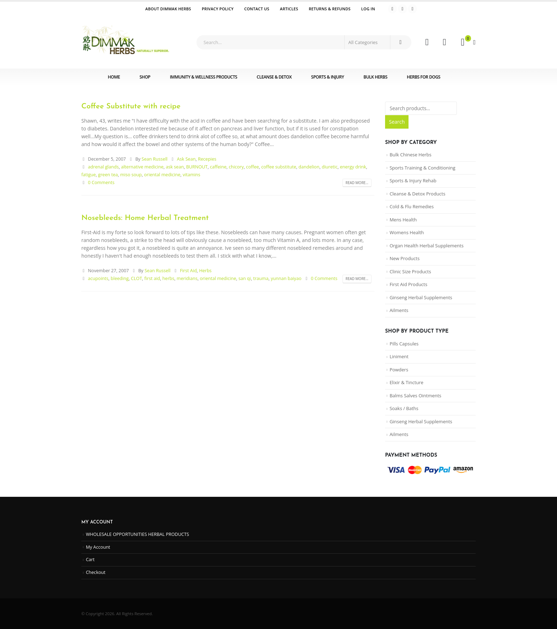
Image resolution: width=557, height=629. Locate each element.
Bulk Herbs (375, 77)
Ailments (399, 310)
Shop (145, 77)
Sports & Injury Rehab (413, 180)
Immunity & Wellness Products (203, 77)
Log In (368, 8)
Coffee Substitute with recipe (130, 106)
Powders (399, 369)
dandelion (308, 167)
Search (397, 121)
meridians (187, 278)
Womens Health (407, 232)
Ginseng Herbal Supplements (421, 297)
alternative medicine (142, 167)
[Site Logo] (125, 42)
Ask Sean (186, 159)
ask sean (175, 167)
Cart (90, 560)
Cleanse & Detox (274, 77)
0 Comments (101, 182)
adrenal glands (103, 167)
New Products (405, 258)
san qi (244, 278)
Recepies (207, 159)
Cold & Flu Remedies (412, 206)
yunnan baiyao (286, 278)
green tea (108, 175)
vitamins (191, 175)
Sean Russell (155, 159)
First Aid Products (408, 284)
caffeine (218, 167)
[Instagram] (412, 9)
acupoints (98, 278)
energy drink (353, 167)
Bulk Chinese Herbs (411, 154)
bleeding (120, 278)
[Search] (400, 42)
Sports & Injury (327, 77)
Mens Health (403, 219)
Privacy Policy (218, 8)
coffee (252, 167)
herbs (168, 278)
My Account (98, 547)
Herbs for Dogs (423, 77)
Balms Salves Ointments (416, 395)
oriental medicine (162, 175)
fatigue (88, 175)
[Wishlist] (444, 42)
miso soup (131, 175)
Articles (289, 8)
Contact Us (256, 8)
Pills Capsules (404, 343)
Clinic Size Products (410, 271)
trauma (261, 278)
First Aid (188, 271)
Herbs (205, 271)
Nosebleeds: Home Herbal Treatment (145, 218)
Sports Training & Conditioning (422, 168)
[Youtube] (402, 9)
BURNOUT (197, 167)
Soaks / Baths (404, 408)
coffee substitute (278, 167)
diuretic (330, 167)
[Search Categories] (367, 42)
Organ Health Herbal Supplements (427, 245)
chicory (236, 167)
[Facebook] (392, 9)
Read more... (357, 182)
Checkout (96, 572)
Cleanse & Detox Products (417, 193)
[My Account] (426, 42)
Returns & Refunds (330, 8)
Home (114, 77)
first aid (152, 278)
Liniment (399, 356)
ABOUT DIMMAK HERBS (168, 8)
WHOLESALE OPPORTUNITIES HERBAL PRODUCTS (137, 534)
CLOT (136, 278)
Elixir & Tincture (406, 382)
